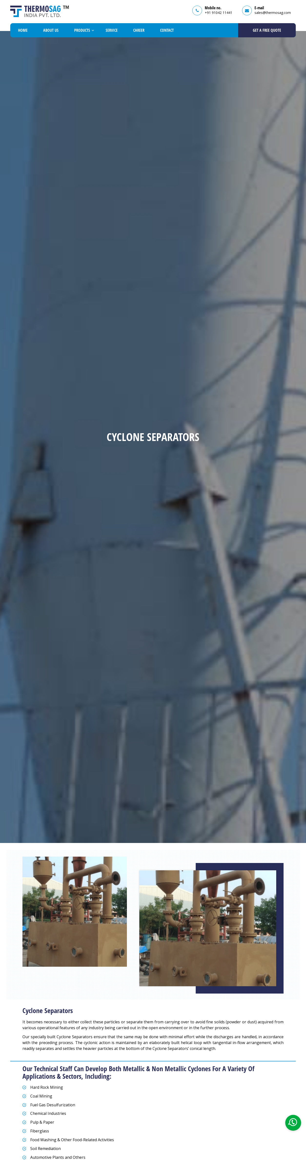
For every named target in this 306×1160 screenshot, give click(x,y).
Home (23, 30)
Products (82, 30)
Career (138, 30)
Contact (167, 30)
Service (112, 30)
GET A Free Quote (267, 30)
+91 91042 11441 (218, 12)
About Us (51, 30)
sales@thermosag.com (273, 12)
